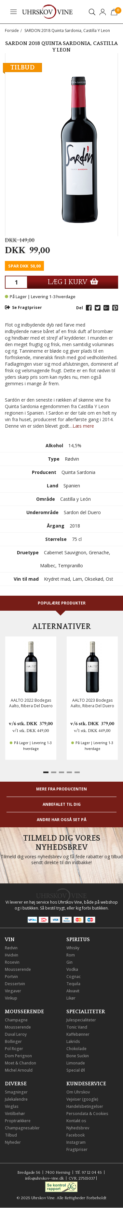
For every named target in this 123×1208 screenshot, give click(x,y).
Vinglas (12, 1106)
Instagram (76, 1142)
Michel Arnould (19, 1070)
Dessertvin (15, 983)
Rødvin (11, 948)
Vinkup (11, 998)
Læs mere (83, 426)
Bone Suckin (77, 1056)
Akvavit (72, 991)
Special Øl (75, 1070)
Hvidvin (11, 955)
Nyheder (13, 1142)
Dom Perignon (18, 1056)
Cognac (73, 976)
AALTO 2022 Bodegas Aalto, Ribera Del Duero (31, 703)
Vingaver (13, 991)
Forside (12, 30)
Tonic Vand (76, 1027)
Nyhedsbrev (77, 1128)
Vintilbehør (15, 1113)
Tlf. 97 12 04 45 (88, 1172)
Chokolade (76, 1048)
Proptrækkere (18, 1121)
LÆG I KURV (73, 282)
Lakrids (73, 1041)
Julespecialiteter (81, 1020)
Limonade (75, 1063)
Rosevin (12, 962)
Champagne (16, 1020)
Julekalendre (16, 1099)
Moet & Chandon (20, 1063)
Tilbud (11, 1135)
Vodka (72, 969)
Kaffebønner (77, 1034)
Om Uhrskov (78, 1092)
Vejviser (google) (82, 1099)
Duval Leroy (16, 1034)
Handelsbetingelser (84, 1106)
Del (79, 308)
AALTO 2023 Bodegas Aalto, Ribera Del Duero (92, 703)
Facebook (75, 1135)
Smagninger (16, 1092)
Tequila (73, 983)
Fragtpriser (77, 1149)
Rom (70, 955)
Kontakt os (76, 1121)
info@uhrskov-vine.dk (44, 1178)
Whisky (72, 948)
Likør (70, 998)
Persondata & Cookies (87, 1113)
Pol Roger (14, 1048)
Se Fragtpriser (23, 307)
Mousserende (18, 969)
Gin (69, 962)
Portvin (11, 976)
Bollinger (13, 1041)
